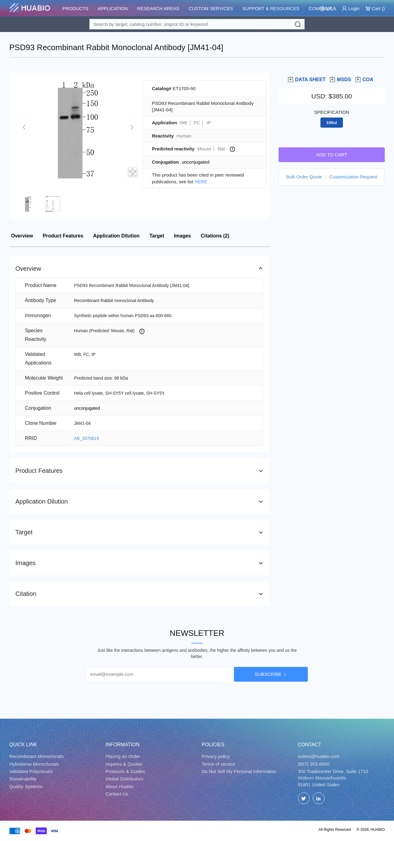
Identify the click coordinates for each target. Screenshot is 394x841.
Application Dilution (116, 235)
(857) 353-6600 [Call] (314, 764)
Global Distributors (124, 778)
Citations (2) (215, 235)
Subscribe (268, 674)
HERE (201, 181)
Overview (22, 235)
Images (182, 235)
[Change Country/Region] (328, 8)
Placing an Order (123, 756)
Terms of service (218, 764)
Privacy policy (216, 756)
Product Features (63, 235)
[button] (24, 127)
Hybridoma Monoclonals (34, 764)
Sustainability (22, 778)
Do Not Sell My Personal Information (239, 771)
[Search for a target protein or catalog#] (197, 24)
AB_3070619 (86, 438)
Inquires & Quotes (124, 764)
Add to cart (331, 154)
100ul (331, 122)
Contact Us (117, 793)
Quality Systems (25, 786)
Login (351, 8)
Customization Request (353, 176)
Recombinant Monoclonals (36, 756)
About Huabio (120, 786)
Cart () (375, 8)
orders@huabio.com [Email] (319, 756)
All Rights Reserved (335, 829)
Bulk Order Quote (304, 176)
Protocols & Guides (125, 771)
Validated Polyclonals (31, 771)
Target (157, 235)
